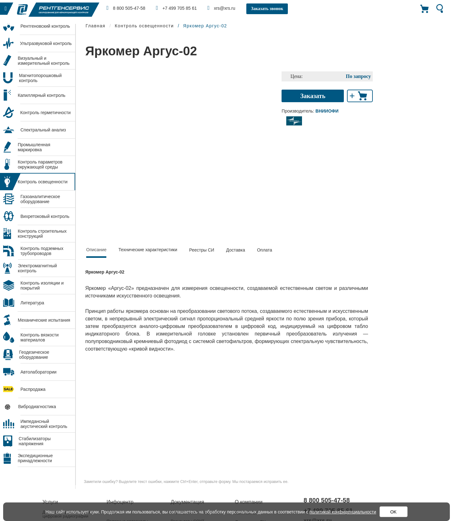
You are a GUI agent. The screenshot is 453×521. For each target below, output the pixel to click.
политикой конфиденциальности (343, 511)
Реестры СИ (201, 249)
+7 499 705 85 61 (176, 8)
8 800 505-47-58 (126, 8)
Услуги (50, 502)
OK (393, 511)
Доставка (235, 249)
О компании (248, 502)
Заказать (313, 95)
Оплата (264, 249)
